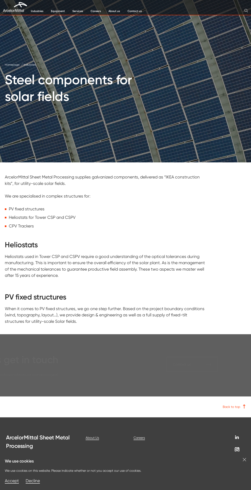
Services (77, 11)
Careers (96, 11)
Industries (37, 11)
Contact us (135, 11)
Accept (12, 480)
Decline (33, 480)
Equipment (58, 11)
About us (114, 11)
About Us (92, 438)
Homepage (12, 64)
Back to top (234, 406)
